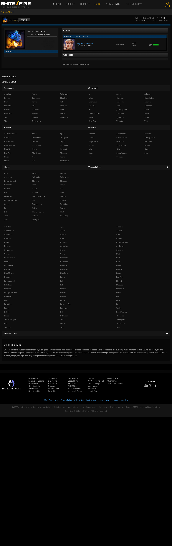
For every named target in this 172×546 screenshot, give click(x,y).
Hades (119, 265)
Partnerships (104, 400)
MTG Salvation (74, 388)
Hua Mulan (8, 273)
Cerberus (120, 246)
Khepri (119, 281)
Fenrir (6, 261)
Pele (118, 300)
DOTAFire (52, 381)
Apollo (63, 234)
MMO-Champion (95, 383)
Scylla (118, 308)
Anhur (62, 230)
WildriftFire (33, 388)
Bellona (7, 246)
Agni (62, 226)
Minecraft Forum (75, 391)
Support (115, 400)
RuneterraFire (34, 391)
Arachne (7, 94)
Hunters (7, 127)
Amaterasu (9, 230)
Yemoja (7, 327)
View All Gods (86, 333)
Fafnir (118, 105)
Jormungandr (9, 281)
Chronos (63, 181)
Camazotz (36, 98)
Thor (62, 319)
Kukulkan (8, 285)
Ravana (35, 113)
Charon (119, 250)
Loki (62, 285)
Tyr (90, 157)
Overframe (112, 381)
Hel (61, 188)
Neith (118, 292)
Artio (62, 238)
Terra (146, 117)
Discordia (64, 257)
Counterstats (34, 386)
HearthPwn (92, 391)
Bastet (7, 98)
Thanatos (120, 315)
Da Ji (118, 254)
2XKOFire (72, 386)
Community (113, 4)
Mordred (120, 288)
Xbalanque (120, 323)
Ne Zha (63, 292)
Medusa (119, 285)
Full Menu (134, 4)
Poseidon (8, 304)
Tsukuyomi (120, 319)
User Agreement (51, 400)
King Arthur (121, 145)
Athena (119, 238)
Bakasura (64, 94)
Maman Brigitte (38, 196)
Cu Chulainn (121, 137)
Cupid (62, 254)
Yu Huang (64, 215)
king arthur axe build (85, 43)
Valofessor (52, 383)
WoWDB (91, 378)
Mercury (7, 288)
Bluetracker (93, 388)
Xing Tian (92, 121)
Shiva (91, 153)
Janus (62, 277)
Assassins (8, 88)
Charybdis (64, 137)
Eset (118, 257)
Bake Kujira (149, 98)
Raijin (34, 208)
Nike (90, 149)
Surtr (146, 153)
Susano (7, 315)
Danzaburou (9, 257)
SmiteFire (52, 378)
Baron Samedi (122, 242)
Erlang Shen (149, 137)
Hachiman (36, 145)
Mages (7, 167)
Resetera (52, 386)
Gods (97, 4)
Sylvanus (64, 315)
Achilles (7, 226)
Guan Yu (63, 265)
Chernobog (9, 141)
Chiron (7, 254)
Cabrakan (64, 246)
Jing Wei (119, 277)
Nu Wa (63, 296)
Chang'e (35, 181)
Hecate (7, 269)
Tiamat (7, 215)
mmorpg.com (93, 386)
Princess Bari (65, 304)
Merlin (63, 288)
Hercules (64, 269)
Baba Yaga (64, 177)
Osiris (62, 300)
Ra (117, 304)
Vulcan (63, 323)
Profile (24, 20)
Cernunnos (8, 250)
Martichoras (37, 153)
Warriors (92, 127)
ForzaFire (52, 391)
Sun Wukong (121, 312)
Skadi (6, 160)
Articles (124, 400)
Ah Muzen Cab (10, 133)
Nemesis (8, 296)
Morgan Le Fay (10, 292)
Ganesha (64, 261)
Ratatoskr (64, 308)
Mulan (147, 145)
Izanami (7, 277)
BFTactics (72, 383)
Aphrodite (8, 234)
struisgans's (145, 17)
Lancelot (7, 105)
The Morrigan (10, 319)
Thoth (62, 212)
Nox (33, 200)
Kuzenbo (120, 113)
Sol (61, 312)
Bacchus (63, 242)
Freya (62, 184)
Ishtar (118, 273)
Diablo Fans (112, 378)
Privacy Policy (66, 400)
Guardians (93, 88)
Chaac (63, 250)
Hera (6, 192)
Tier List (85, 4)
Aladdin (119, 226)
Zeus (118, 327)
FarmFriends (53, 388)
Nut (117, 296)
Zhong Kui (36, 219)
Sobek (6, 312)
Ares (118, 234)
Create (57, 4)
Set (5, 117)
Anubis (119, 230)
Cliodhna (64, 98)
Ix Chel (35, 192)
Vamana (119, 157)
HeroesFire (73, 378)
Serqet (63, 113)
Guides (70, 4)
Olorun (7, 204)
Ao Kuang (8, 177)
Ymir (62, 327)
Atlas (91, 98)
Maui (146, 113)
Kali (61, 281)
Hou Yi (119, 269)
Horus (91, 145)
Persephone (37, 204)
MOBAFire (33, 378)
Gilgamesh (8, 265)
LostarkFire (73, 381)
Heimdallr (64, 145)
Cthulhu (92, 105)
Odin (6, 300)
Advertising (79, 400)
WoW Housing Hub (96, 381)
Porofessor (33, 383)
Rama (6, 308)
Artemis (7, 238)
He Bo (34, 188)
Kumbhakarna (94, 113)
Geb (118, 261)
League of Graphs (36, 381)
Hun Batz (64, 273)
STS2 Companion (115, 383)
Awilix (6, 242)
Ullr (5, 323)
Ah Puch (35, 173)
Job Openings (91, 400)
